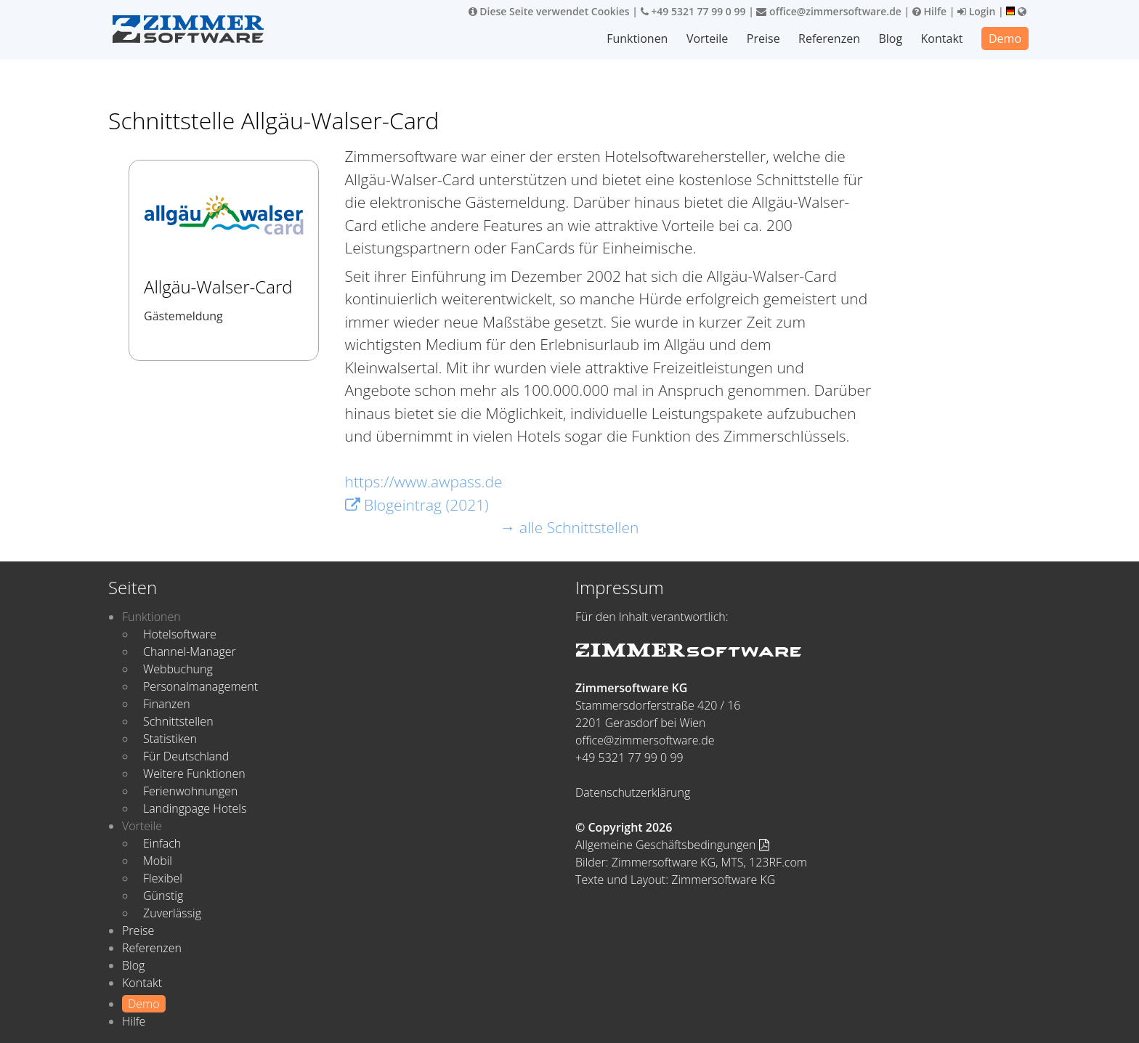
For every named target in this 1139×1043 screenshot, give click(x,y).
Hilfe (929, 11)
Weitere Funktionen (194, 774)
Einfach (162, 843)
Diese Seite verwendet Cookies (549, 11)
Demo (1005, 38)
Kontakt (942, 38)
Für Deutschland (186, 756)
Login (976, 11)
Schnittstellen (178, 721)
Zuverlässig (172, 913)
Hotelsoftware (179, 634)
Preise (763, 38)
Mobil (157, 861)
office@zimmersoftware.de (828, 11)
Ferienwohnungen (190, 791)
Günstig (163, 896)
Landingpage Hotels (194, 808)
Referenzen (829, 38)
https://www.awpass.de (424, 481)
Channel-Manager (189, 652)
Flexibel (162, 878)
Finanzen (166, 704)
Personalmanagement (200, 686)
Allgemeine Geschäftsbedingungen (672, 845)
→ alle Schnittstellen (569, 527)
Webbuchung (178, 669)
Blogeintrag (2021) (417, 505)
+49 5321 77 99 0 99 (693, 11)
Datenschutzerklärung (632, 792)
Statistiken (170, 739)
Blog (890, 38)
